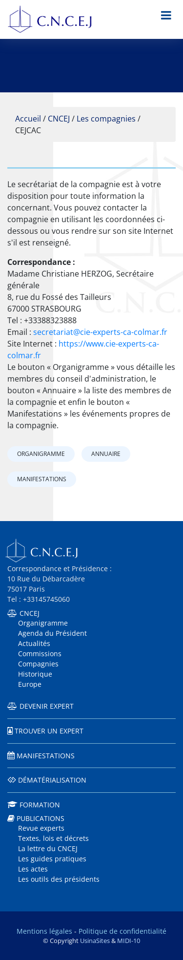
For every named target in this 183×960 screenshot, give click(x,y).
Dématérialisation (52, 780)
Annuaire (106, 454)
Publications (40, 818)
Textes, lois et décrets (53, 838)
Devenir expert (47, 706)
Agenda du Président (52, 633)
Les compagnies (106, 118)
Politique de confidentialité (122, 931)
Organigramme (41, 454)
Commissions (39, 653)
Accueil (28, 118)
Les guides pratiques (52, 858)
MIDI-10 (128, 940)
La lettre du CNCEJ (48, 848)
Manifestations (41, 479)
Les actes (33, 868)
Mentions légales (44, 931)
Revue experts (41, 828)
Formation (40, 804)
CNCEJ (59, 118)
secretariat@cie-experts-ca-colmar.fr (100, 332)
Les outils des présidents (59, 879)
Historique (35, 674)
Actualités (34, 643)
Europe (29, 684)
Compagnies (38, 663)
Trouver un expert (49, 730)
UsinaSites (95, 940)
